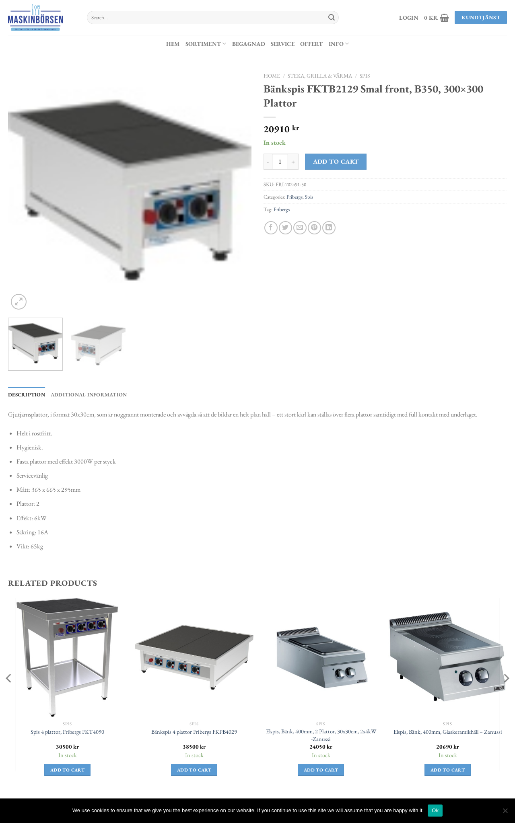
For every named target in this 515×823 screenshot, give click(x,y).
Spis (365, 75)
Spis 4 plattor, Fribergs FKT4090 (67, 731)
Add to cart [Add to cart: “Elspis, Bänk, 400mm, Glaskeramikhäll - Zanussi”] (448, 770)
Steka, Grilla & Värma (320, 75)
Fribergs (294, 196)
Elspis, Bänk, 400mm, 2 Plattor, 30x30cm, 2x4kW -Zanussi (321, 735)
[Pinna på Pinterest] (314, 227)
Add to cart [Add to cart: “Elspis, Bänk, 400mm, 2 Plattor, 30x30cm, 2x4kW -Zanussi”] (321, 770)
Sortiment (206, 43)
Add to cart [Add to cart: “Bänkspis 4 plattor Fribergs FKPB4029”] (194, 770)
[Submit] (331, 18)
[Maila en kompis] (300, 227)
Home (272, 75)
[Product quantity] (280, 162)
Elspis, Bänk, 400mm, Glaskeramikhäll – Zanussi (447, 731)
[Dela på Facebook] (271, 227)
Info (339, 43)
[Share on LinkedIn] (329, 227)
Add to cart (336, 161)
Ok (435, 810)
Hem (173, 43)
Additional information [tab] (89, 394)
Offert (311, 43)
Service (283, 43)
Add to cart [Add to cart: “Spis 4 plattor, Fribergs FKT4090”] (67, 770)
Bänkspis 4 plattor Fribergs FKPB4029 (194, 731)
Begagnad (248, 43)
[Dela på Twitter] (285, 227)
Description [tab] (26, 394)
